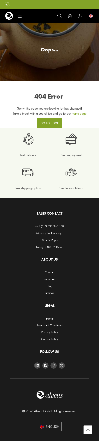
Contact (49, 272)
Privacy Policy (49, 332)
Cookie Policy (49, 339)
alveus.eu (49, 279)
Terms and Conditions (50, 325)
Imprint (49, 318)
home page (79, 113)
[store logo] (9, 16)
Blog (49, 286)
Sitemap (49, 293)
